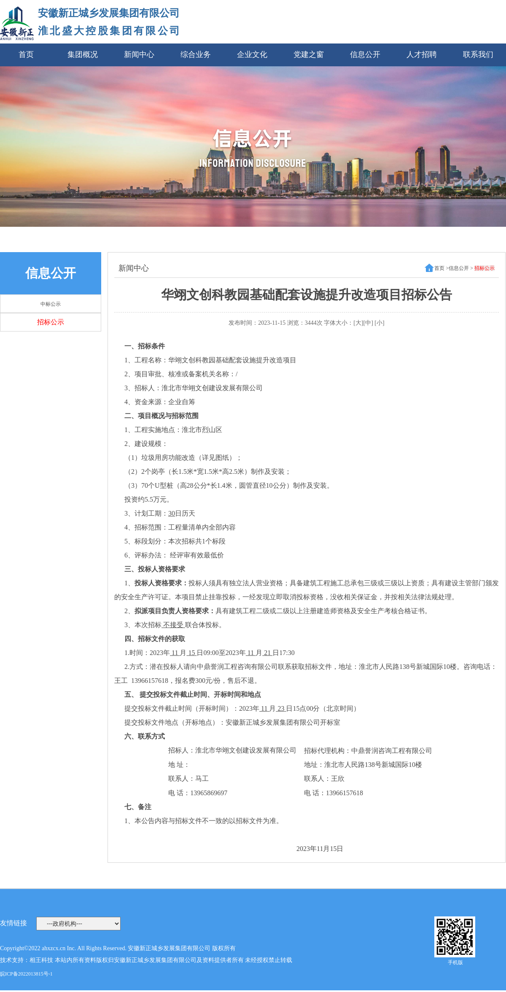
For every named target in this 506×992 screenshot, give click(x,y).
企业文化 (252, 54)
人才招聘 (421, 54)
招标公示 (50, 322)
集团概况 (82, 54)
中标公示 (50, 304)
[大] (358, 323)
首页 (26, 54)
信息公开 (365, 54)
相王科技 (41, 960)
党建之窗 (308, 54)
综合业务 (195, 54)
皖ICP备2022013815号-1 (26, 974)
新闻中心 (139, 54)
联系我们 (478, 54)
